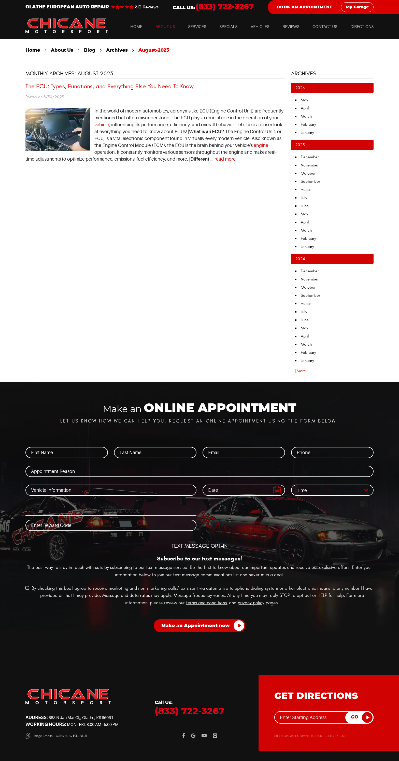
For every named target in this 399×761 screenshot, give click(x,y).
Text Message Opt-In (199, 546)
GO (354, 717)
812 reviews (147, 7)
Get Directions (316, 696)
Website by (71, 736)
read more (225, 159)
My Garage (357, 7)
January (307, 132)
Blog (89, 50)
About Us (165, 26)
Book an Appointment (304, 7)
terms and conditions (206, 602)
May (304, 100)
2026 (300, 88)
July (304, 197)
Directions (362, 26)
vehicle (101, 124)
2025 (300, 145)
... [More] (299, 371)
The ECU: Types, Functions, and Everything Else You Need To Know (109, 86)
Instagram (215, 735)
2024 (300, 259)
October (308, 173)
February (308, 124)
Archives (117, 50)
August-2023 (153, 50)
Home (136, 26)
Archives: (304, 73)
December (310, 157)
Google (193, 735)
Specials (228, 26)
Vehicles (260, 26)
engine (261, 145)
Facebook (183, 735)
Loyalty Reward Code (111, 511)
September (310, 181)
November (310, 165)
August (306, 189)
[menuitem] (136, 26)
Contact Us (324, 26)
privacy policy (251, 602)
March (306, 116)
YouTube (204, 735)
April (305, 108)
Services (197, 26)
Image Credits (43, 736)
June (305, 206)
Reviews (290, 26)
